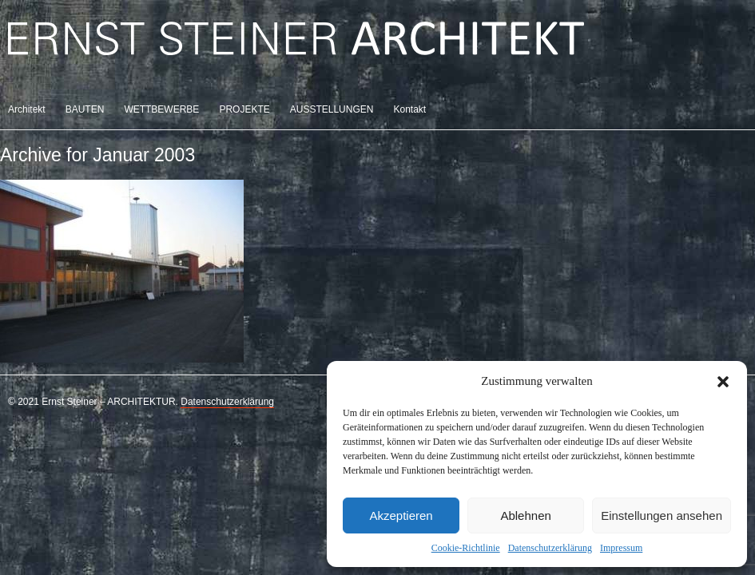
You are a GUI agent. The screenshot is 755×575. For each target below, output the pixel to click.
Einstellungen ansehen (661, 515)
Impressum (621, 547)
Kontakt (409, 109)
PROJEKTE (244, 109)
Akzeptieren (400, 515)
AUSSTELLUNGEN (332, 109)
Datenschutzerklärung (550, 547)
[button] (723, 382)
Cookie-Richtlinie (465, 547)
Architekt (27, 109)
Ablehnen (525, 515)
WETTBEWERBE (161, 109)
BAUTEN (85, 109)
